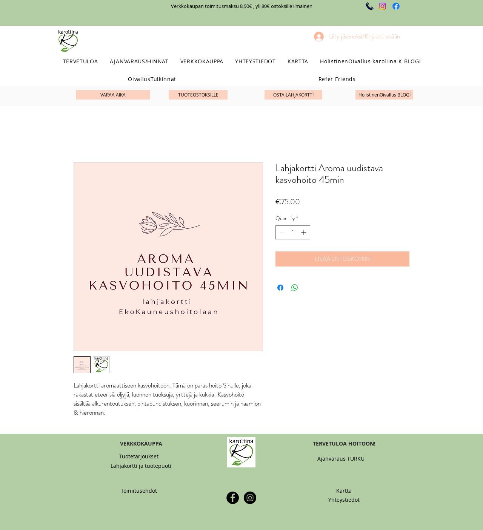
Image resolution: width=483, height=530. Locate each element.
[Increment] (304, 232)
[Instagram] (382, 6)
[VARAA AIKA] (113, 95)
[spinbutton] (293, 232)
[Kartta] (344, 490)
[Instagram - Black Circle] (250, 498)
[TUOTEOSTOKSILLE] (198, 95)
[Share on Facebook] (280, 287)
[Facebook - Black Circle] (232, 498)
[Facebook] (396, 6)
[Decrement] (281, 232)
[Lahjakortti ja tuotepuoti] (141, 465)
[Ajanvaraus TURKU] (340, 458)
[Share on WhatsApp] (294, 287)
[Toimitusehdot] (139, 490)
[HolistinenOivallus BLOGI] (384, 95)
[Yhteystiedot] (344, 499)
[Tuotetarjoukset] (138, 456)
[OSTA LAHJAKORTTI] (293, 95)
